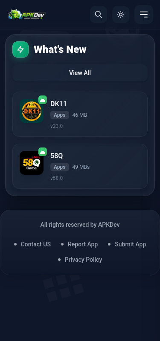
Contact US (36, 244)
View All (80, 72)
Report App (83, 244)
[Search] (98, 14)
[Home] (27, 14)
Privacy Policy (83, 259)
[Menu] (143, 14)
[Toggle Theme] (120, 14)
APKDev (109, 224)
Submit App (130, 244)
